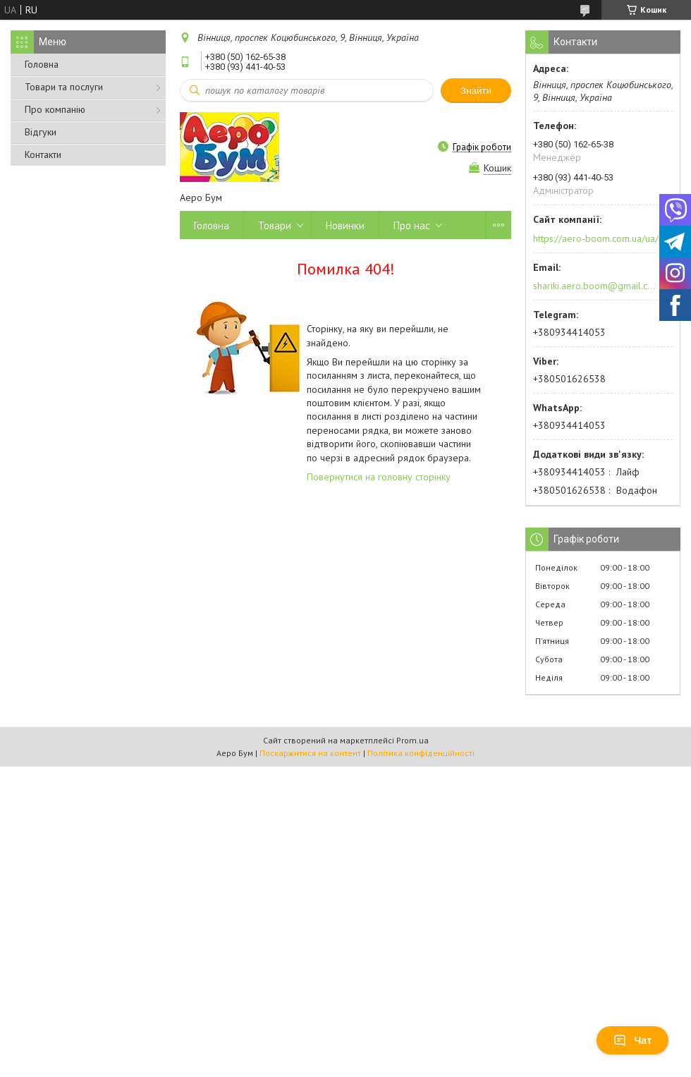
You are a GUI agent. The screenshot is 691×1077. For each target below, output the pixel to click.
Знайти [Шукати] (475, 90)
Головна (42, 64)
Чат (632, 1040)
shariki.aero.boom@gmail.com (594, 285)
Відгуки (40, 132)
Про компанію (55, 109)
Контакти (43, 154)
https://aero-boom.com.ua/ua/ (596, 238)
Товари (274, 225)
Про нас (411, 225)
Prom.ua (412, 740)
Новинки (345, 225)
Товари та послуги (64, 86)
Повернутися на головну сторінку (379, 476)
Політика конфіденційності (421, 753)
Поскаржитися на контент (310, 753)
